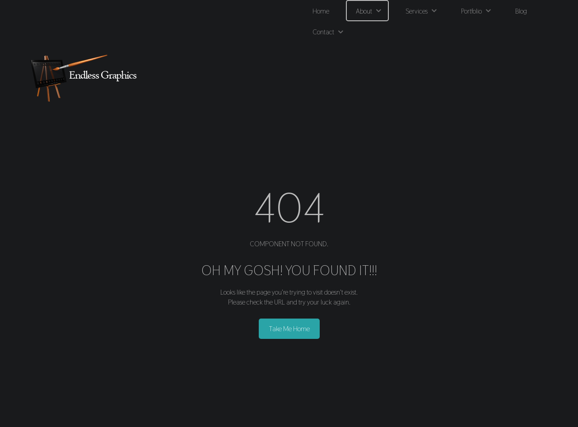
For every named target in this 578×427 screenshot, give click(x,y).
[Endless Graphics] (85, 78)
